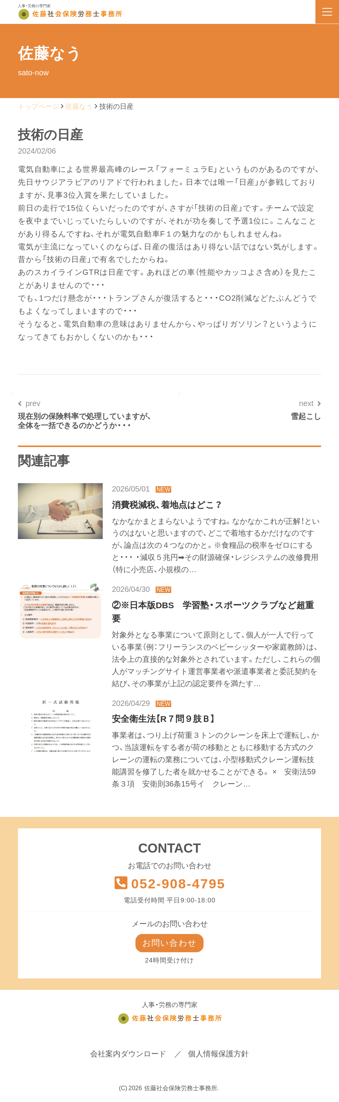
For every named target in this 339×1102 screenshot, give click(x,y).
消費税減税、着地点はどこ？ (167, 505)
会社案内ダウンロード (128, 1054)
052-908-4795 (170, 883)
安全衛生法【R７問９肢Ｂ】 (163, 719)
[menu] (327, 12)
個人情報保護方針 (218, 1054)
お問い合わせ (169, 943)
